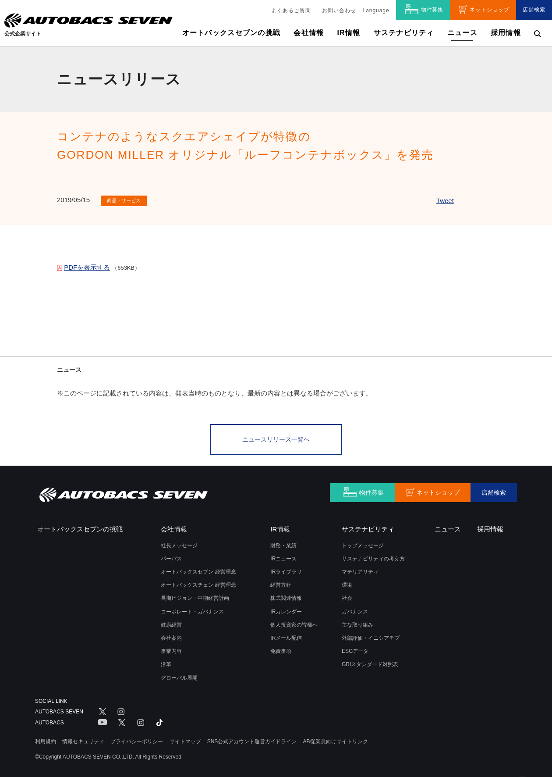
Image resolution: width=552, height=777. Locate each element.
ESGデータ (355, 649)
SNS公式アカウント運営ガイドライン (252, 739)
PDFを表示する (87, 267)
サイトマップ (185, 739)
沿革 (166, 662)
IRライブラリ (286, 570)
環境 (347, 583)
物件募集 (432, 10)
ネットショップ (490, 10)
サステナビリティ (404, 32)
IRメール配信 (286, 636)
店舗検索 (534, 10)
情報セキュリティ (83, 739)
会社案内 (171, 636)
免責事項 (280, 649)
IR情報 (348, 32)
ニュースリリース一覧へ (276, 438)
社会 (347, 596)
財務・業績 (283, 544)
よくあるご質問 (291, 10)
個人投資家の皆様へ (294, 623)
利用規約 (45, 739)
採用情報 (506, 32)
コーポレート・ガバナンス (192, 610)
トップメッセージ (363, 544)
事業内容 (171, 649)
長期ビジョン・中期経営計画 (195, 596)
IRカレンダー (286, 610)
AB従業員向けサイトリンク (335, 739)
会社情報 (309, 32)
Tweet (445, 200)
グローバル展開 (179, 676)
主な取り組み (357, 623)
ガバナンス (355, 610)
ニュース (462, 32)
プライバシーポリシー (136, 739)
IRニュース (283, 557)
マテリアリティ (360, 570)
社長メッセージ (179, 544)
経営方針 (280, 583)
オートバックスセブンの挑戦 (231, 32)
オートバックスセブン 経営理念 (198, 570)
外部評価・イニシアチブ (371, 636)
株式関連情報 (286, 596)
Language (376, 10)
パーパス (171, 557)
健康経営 (171, 623)
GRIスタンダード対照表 (370, 662)
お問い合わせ (339, 10)
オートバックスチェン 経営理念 (198, 583)
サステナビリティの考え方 (373, 557)
